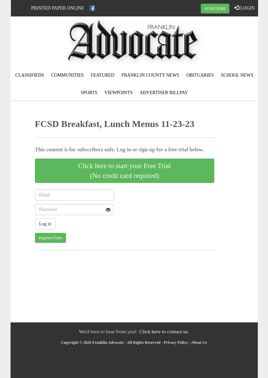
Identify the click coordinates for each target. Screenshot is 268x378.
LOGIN (244, 8)
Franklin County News (150, 75)
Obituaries (200, 75)
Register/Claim (51, 238)
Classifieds (29, 75)
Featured (102, 75)
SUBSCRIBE (215, 8)
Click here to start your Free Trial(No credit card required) (124, 171)
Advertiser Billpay (164, 92)
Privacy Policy (176, 342)
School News (237, 75)
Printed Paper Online (57, 8)
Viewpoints (118, 92)
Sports (89, 92)
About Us (199, 342)
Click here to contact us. (164, 331)
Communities (67, 75)
